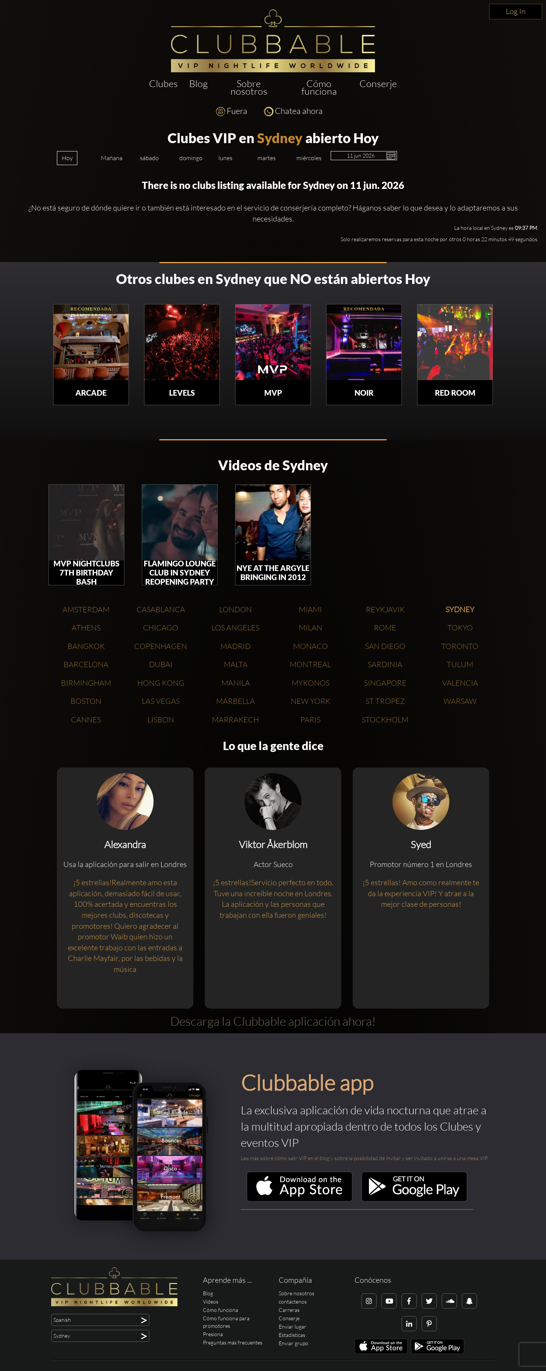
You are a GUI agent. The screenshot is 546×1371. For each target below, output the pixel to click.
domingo (190, 158)
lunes (225, 158)
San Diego (385, 646)
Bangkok (86, 646)
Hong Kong (160, 683)
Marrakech (235, 719)
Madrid (235, 646)
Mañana (111, 158)
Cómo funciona (319, 87)
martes (266, 158)
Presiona (213, 1334)
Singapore (385, 683)
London (235, 609)
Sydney (280, 137)
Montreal (310, 664)
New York (310, 701)
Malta (236, 664)
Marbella (235, 701)
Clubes (163, 83)
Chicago (160, 627)
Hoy (67, 158)
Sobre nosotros (249, 87)
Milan (310, 627)
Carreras (289, 1310)
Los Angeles (235, 627)
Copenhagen (160, 646)
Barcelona (86, 664)
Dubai (161, 664)
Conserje (378, 83)
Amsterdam (86, 609)
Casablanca (160, 609)
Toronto (460, 646)
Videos (210, 1301)
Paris (310, 719)
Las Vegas (161, 701)
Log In (516, 11)
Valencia (460, 683)
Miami (310, 609)
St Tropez (385, 701)
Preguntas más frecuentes (232, 1342)
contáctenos (293, 1301)
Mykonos (310, 683)
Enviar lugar (292, 1326)
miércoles (309, 158)
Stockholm (385, 719)
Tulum (460, 664)
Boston (86, 701)
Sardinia (385, 664)
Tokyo (460, 627)
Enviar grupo (293, 1343)
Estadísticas (292, 1335)
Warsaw (460, 701)
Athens (86, 627)
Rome (385, 627)
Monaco (310, 646)
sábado (149, 158)
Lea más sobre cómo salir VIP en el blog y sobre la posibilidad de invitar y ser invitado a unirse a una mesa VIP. (364, 1158)
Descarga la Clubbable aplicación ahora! (273, 1021)
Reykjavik (385, 609)
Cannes (86, 719)
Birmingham (86, 683)
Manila (235, 683)
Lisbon (160, 719)
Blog (198, 83)
